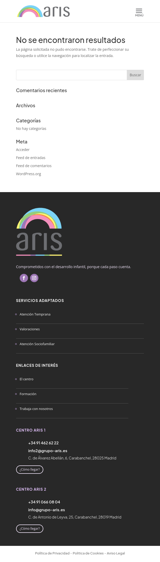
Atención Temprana (35, 314)
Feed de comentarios (34, 165)
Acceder (23, 149)
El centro (26, 379)
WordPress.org (28, 173)
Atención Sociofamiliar (37, 344)
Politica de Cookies (88, 553)
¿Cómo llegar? (30, 469)
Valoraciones (30, 329)
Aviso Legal (116, 553)
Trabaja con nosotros (36, 408)
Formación (28, 393)
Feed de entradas (30, 157)
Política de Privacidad (52, 553)
